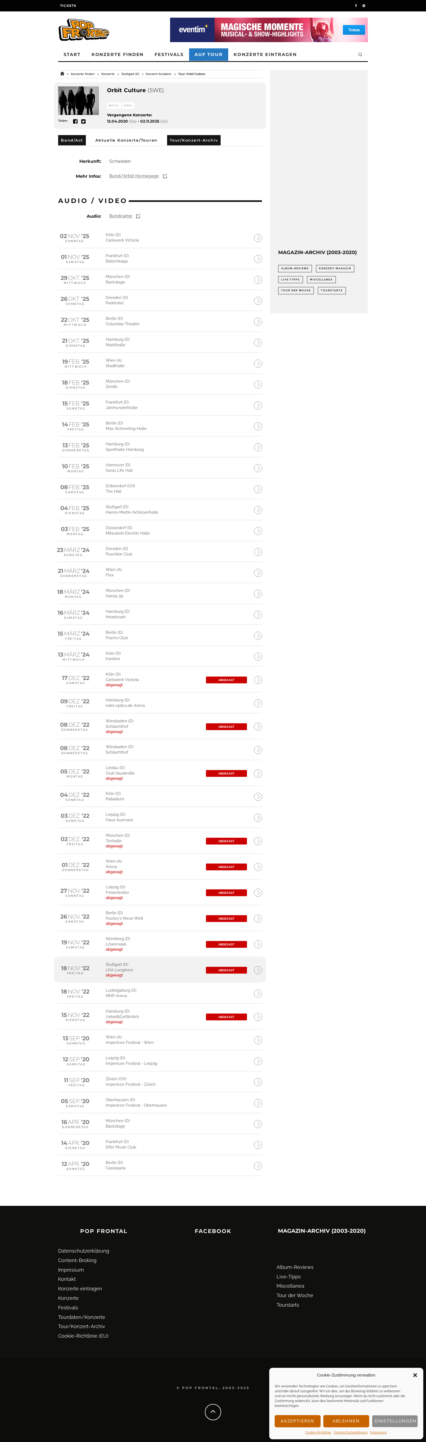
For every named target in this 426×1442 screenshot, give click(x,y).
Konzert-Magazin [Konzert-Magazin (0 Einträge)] (335, 268)
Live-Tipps (289, 1276)
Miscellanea (290, 1286)
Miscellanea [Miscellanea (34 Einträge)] (321, 279)
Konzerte (68, 1298)
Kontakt (67, 1279)
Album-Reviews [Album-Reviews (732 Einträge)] (295, 268)
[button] (415, 1375)
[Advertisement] (319, 159)
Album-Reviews (295, 1267)
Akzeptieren (297, 1421)
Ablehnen (346, 1421)
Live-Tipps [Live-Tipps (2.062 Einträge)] (290, 279)
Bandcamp (120, 216)
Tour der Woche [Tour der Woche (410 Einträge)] (296, 290)
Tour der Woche (295, 1295)
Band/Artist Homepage (134, 176)
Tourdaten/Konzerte (81, 1317)
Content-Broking (77, 1260)
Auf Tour (209, 54)
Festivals (169, 54)
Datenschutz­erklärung (350, 1432)
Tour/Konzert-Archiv (81, 1326)
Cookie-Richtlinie (318, 1432)
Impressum (378, 1432)
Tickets (68, 6)
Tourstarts (288, 1305)
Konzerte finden (118, 54)
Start (72, 54)
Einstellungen (395, 1421)
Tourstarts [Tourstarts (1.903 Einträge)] (332, 290)
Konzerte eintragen (265, 54)
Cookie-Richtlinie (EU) (83, 1336)
